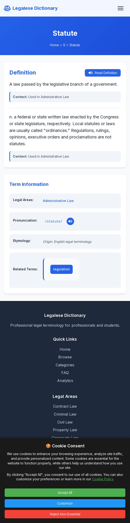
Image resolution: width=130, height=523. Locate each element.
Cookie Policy (102, 479)
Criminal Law (65, 414)
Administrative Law (58, 201)
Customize (65, 503)
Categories (65, 365)
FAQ (65, 372)
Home (54, 45)
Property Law (65, 430)
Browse (65, 357)
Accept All (65, 493)
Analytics (65, 380)
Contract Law (65, 406)
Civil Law (65, 422)
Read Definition (103, 73)
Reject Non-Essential (65, 514)
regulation (61, 269)
